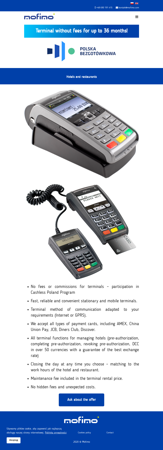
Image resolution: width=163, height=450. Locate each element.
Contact (110, 432)
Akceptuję (13, 440)
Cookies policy (84, 432)
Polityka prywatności (56, 432)
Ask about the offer (81, 400)
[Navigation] (136, 17)
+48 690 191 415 (104, 8)
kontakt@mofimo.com (129, 8)
